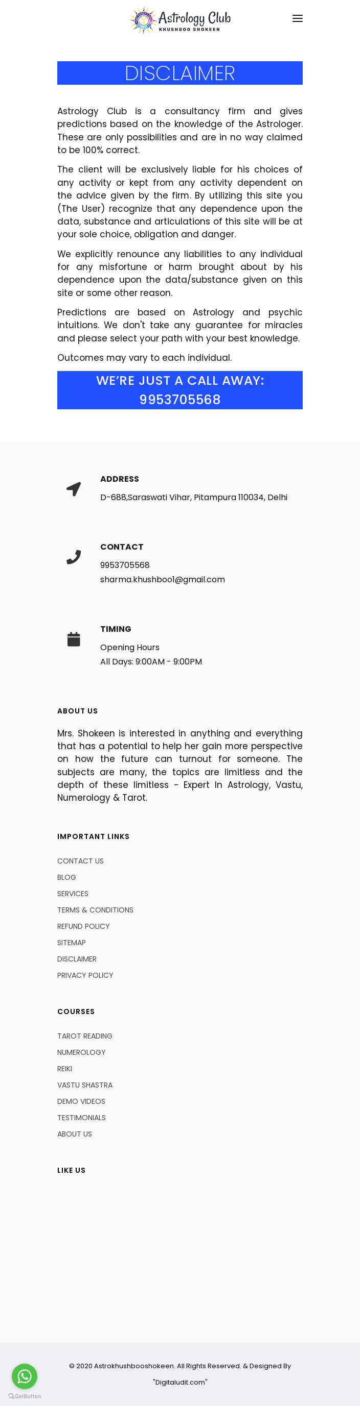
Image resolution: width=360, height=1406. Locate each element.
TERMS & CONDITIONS (95, 910)
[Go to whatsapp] (24, 1376)
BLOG (66, 877)
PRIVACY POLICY (85, 975)
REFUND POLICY (83, 926)
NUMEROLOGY (81, 1052)
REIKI (64, 1069)
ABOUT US (74, 1134)
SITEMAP (71, 943)
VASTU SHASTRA (84, 1085)
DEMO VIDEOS (81, 1101)
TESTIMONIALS (81, 1118)
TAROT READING (84, 1036)
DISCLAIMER (77, 959)
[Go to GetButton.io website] (24, 1396)
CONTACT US (80, 861)
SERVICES (72, 894)
